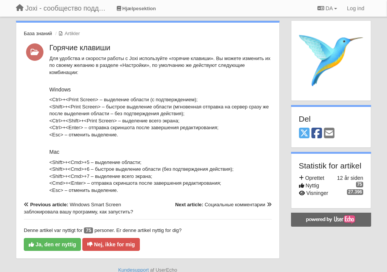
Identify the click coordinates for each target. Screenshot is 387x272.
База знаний (38, 33)
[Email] (329, 133)
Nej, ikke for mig (111, 244)
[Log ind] (355, 8)
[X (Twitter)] (304, 133)
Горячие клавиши (80, 47)
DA (327, 8)
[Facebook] (316, 133)
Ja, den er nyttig (52, 244)
